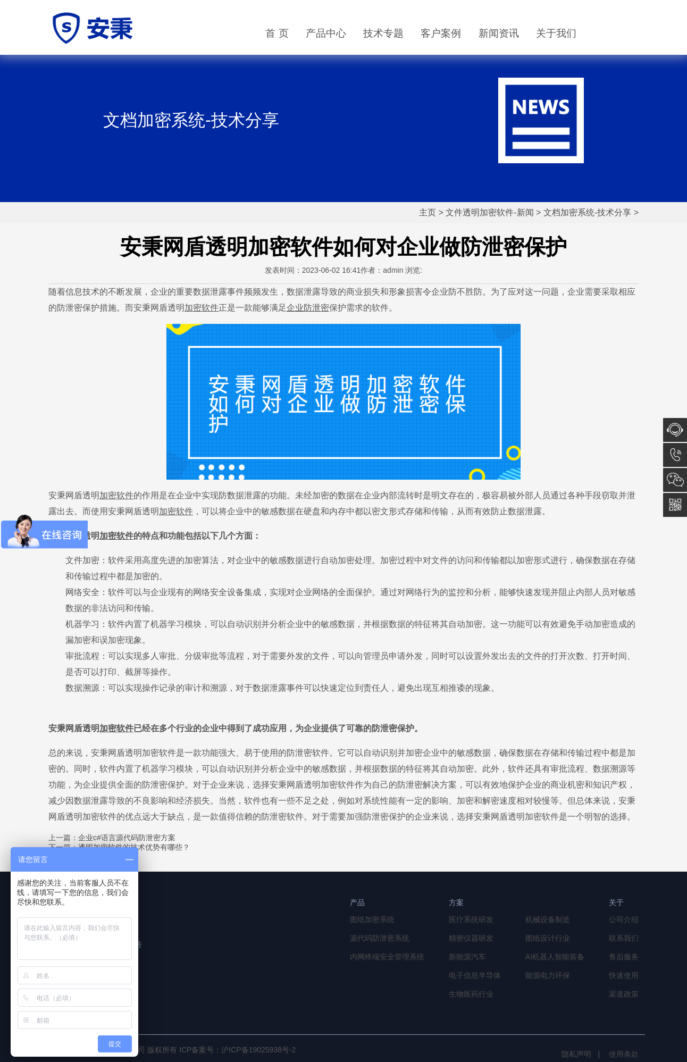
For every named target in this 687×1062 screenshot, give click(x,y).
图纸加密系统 (372, 919)
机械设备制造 (547, 919)
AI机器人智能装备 (554, 956)
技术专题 (383, 33)
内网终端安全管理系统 (387, 956)
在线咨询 (675, 430)
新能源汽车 (467, 956)
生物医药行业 (471, 994)
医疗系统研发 (471, 919)
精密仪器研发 (471, 938)
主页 (427, 212)
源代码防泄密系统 (379, 938)
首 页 (276, 33)
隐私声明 (576, 1054)
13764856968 (675, 455)
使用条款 (624, 1054)
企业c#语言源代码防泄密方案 (126, 837)
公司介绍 (624, 919)
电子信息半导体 (475, 975)
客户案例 (441, 33)
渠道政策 (624, 994)
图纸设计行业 (547, 938)
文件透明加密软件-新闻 (489, 212)
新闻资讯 (499, 33)
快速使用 (624, 975)
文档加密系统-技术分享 (587, 212)
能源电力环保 (547, 975)
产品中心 (326, 33)
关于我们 (556, 33)
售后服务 (624, 956)
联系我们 (624, 938)
